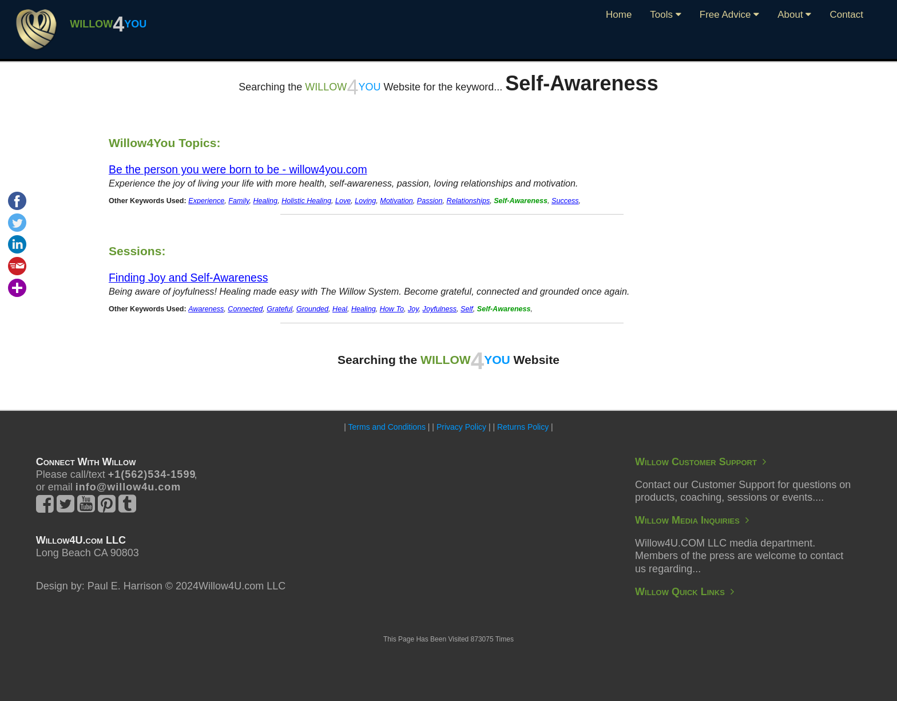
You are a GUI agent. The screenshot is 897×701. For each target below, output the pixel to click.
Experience (206, 201)
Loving (365, 201)
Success (565, 201)
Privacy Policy (461, 426)
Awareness (206, 309)
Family (238, 201)
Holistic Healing (306, 201)
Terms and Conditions (387, 426)
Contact (846, 14)
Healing (265, 201)
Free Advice (730, 14)
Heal (339, 309)
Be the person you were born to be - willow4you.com (238, 169)
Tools (665, 14)
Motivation (396, 201)
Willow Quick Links (684, 591)
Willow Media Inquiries (692, 520)
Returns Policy (523, 426)
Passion (430, 201)
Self (467, 309)
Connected (245, 309)
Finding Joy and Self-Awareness (188, 277)
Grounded (312, 309)
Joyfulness (440, 309)
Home (619, 14)
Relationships (468, 201)
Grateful (279, 309)
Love (343, 201)
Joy (413, 309)
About (794, 14)
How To (392, 309)
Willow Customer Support (700, 462)
